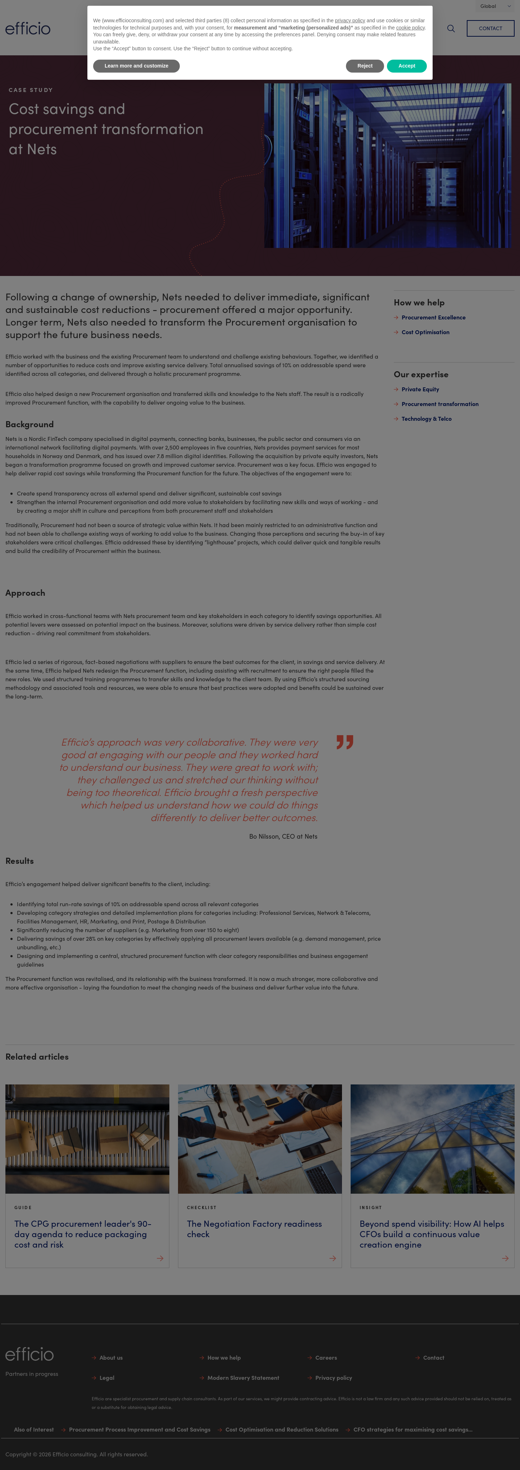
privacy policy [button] (350, 20)
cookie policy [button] (410, 28)
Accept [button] (406, 66)
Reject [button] (365, 66)
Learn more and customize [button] (136, 66)
